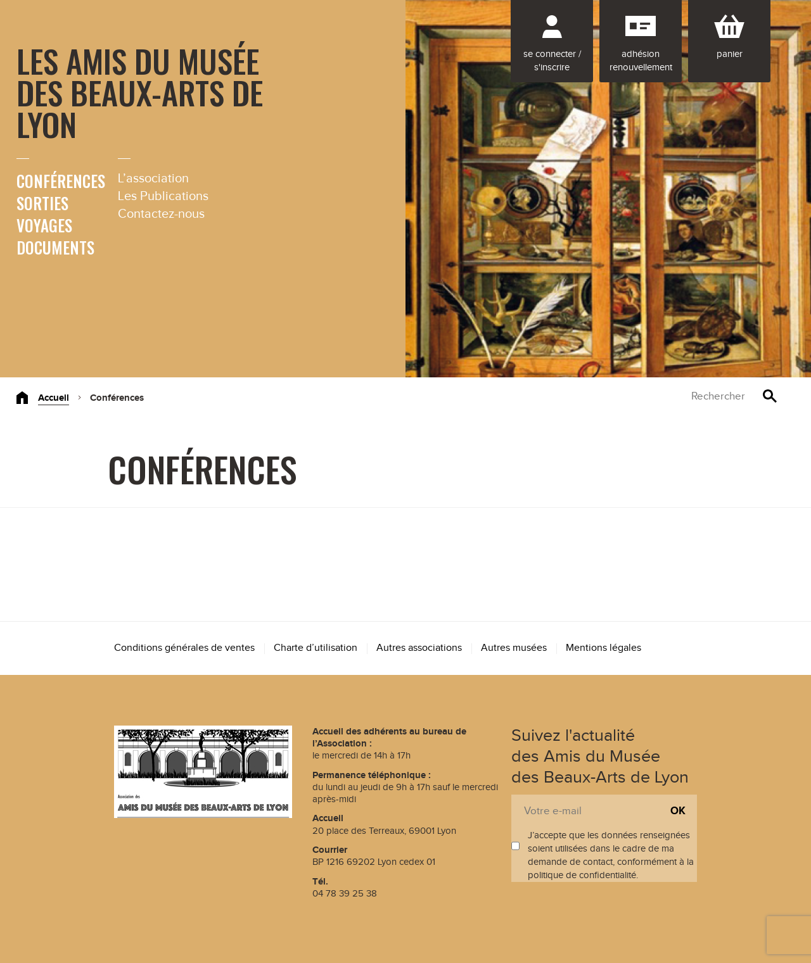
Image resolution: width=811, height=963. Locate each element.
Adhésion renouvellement (641, 61)
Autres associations (419, 648)
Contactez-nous (161, 214)
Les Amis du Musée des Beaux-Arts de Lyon (139, 92)
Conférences (60, 180)
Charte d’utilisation (315, 648)
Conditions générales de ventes (184, 648)
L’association (153, 178)
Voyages (44, 225)
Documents (55, 247)
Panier (730, 54)
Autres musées (514, 648)
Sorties (42, 203)
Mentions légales (603, 648)
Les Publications (163, 196)
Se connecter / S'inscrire (552, 61)
